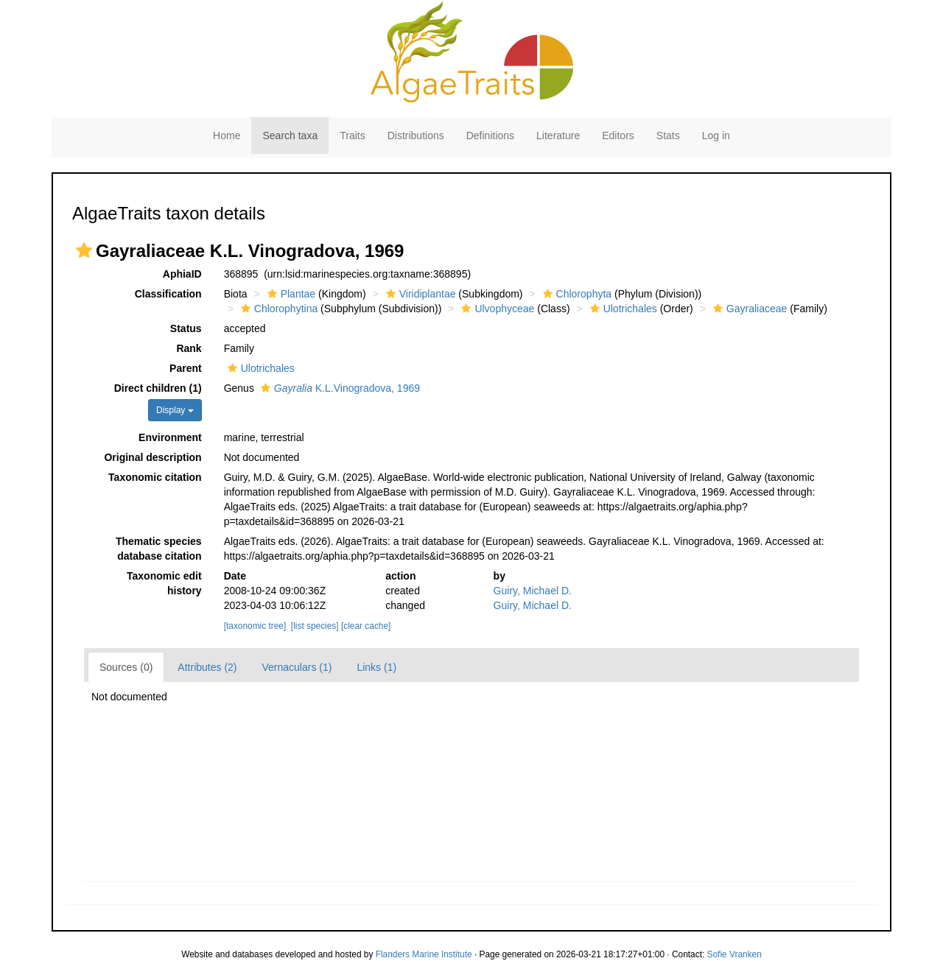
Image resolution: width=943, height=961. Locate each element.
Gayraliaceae (748, 308)
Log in (716, 135)
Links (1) (376, 667)
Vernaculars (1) (297, 667)
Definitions (490, 135)
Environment (170, 437)
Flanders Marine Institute (424, 954)
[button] (84, 250)
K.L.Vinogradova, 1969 (338, 388)
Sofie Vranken (734, 954)
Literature (558, 135)
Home (226, 135)
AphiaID (182, 274)
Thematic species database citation (159, 548)
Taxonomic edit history (164, 583)
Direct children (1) (158, 388)
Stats (668, 135)
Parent (185, 368)
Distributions (416, 135)
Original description (152, 457)
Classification (168, 294)
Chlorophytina (277, 308)
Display (175, 410)
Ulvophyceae (496, 308)
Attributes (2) (207, 667)
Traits (352, 135)
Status (186, 328)
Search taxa (290, 135)
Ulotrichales (621, 308)
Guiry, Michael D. (533, 590)
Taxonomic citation (155, 477)
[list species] (315, 626)
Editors (618, 135)
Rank (188, 348)
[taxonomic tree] (255, 626)
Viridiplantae (419, 294)
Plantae (289, 294)
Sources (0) (126, 667)
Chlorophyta (575, 294)
